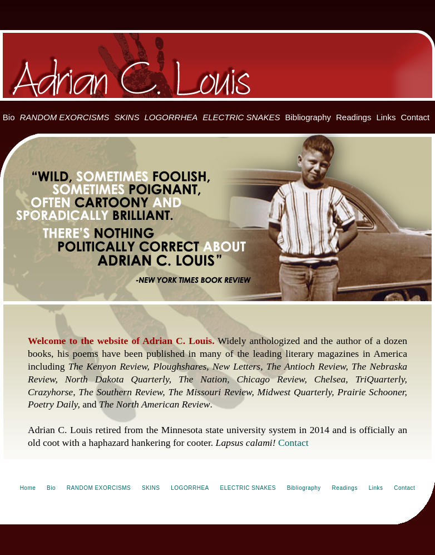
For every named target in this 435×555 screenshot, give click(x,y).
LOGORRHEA (170, 117)
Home (28, 488)
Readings (353, 117)
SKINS (126, 117)
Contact (415, 117)
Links (386, 117)
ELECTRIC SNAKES (241, 117)
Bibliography (308, 117)
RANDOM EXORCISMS (65, 117)
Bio (9, 117)
